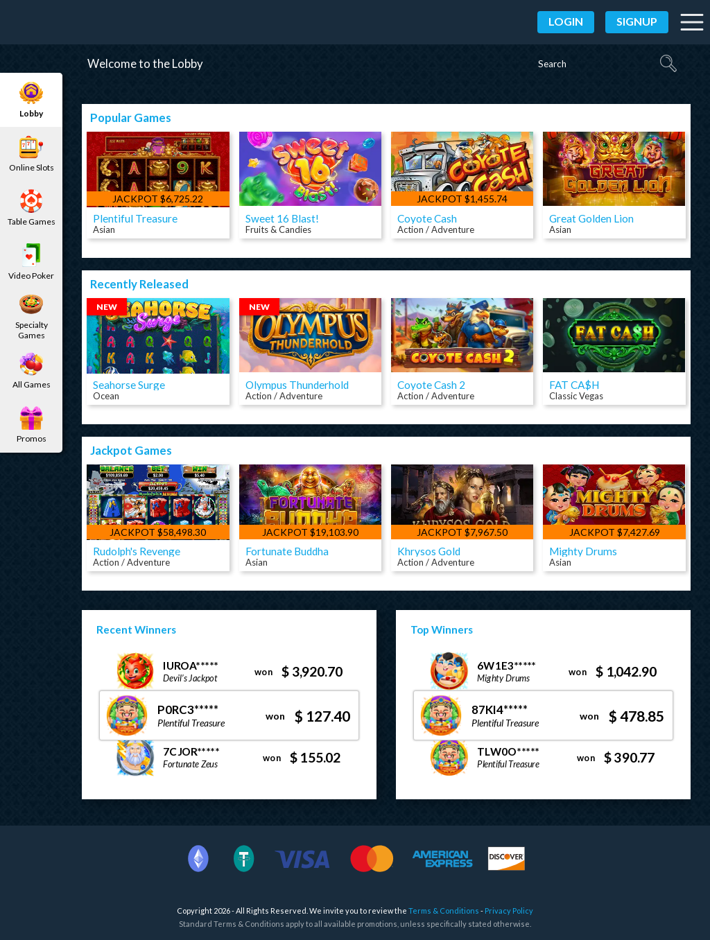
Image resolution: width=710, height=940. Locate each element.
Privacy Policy (509, 910)
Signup (636, 21)
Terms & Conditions (443, 910)
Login (565, 21)
